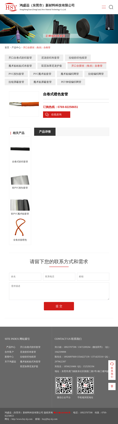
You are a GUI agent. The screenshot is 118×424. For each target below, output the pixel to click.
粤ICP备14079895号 (61, 413)
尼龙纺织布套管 (50, 57)
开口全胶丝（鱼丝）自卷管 (86, 65)
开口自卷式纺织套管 (20, 57)
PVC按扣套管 (16, 73)
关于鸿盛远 (10, 361)
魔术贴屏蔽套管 (43, 82)
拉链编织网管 (96, 73)
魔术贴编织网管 (70, 73)
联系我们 (112, 370)
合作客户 (9, 352)
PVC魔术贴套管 (42, 73)
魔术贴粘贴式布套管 (20, 65)
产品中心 (16, 47)
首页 (7, 47)
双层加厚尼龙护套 (51, 65)
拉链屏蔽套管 (16, 82)
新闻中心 (9, 357)
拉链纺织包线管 (78, 57)
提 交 (59, 306)
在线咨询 (53, 115)
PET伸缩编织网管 (71, 82)
